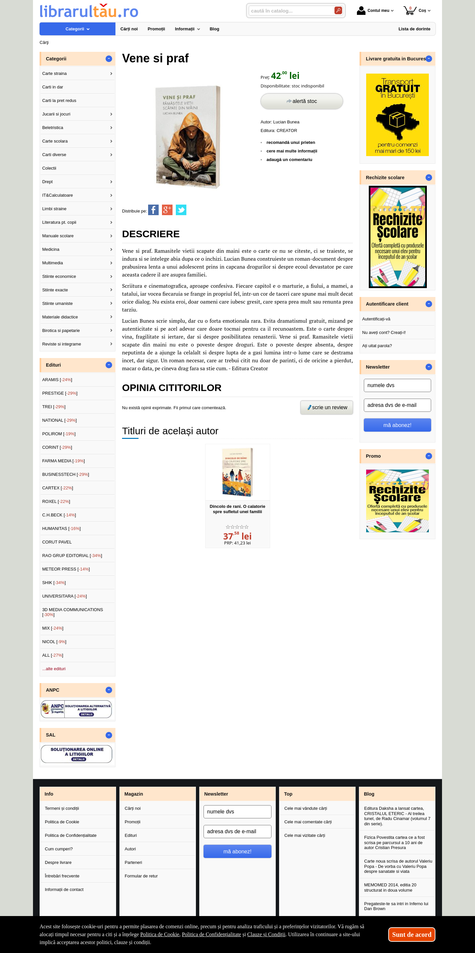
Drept (47, 181)
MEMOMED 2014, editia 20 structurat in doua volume (390, 887)
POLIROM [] (59, 433)
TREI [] (54, 406)
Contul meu (373, 10)
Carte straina (54, 73)
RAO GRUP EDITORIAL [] (72, 555)
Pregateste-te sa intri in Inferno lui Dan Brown (396, 906)
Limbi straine (54, 208)
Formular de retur (141, 875)
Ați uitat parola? (377, 345)
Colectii (49, 168)
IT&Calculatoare (57, 195)
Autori (130, 848)
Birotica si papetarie (61, 330)
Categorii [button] (56, 58)
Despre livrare (58, 862)
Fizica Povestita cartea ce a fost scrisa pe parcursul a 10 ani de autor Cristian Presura (394, 842)
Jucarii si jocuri (56, 114)
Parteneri (133, 862)
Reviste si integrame (61, 344)
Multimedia (52, 262)
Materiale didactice (60, 316)
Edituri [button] (53, 365)
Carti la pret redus (59, 100)
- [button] (109, 58)
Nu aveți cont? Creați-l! (384, 332)
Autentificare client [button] (387, 304)
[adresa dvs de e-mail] (397, 405)
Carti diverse (54, 154)
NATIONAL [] (59, 420)
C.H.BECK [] (59, 514)
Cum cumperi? (59, 848)
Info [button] (49, 794)
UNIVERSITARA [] (64, 596)
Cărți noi (133, 808)
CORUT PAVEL (57, 542)
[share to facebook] (153, 210)
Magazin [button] (133, 794)
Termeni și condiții (62, 808)
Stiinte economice (59, 276)
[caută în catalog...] (289, 11)
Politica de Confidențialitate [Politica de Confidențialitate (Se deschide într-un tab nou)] (211, 934)
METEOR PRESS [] (66, 569)
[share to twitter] (181, 210)
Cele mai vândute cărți (305, 808)
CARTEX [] (57, 487)
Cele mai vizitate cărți (304, 835)
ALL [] (52, 655)
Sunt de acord (411, 934)
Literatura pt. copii (59, 222)
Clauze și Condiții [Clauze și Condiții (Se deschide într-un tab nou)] (266, 934)
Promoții (133, 821)
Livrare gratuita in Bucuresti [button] (397, 58)
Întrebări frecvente (62, 875)
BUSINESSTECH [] (65, 474)
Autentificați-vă (376, 318)
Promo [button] (373, 456)
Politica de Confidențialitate (71, 835)
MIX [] (52, 628)
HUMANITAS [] (61, 528)
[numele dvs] (397, 385)
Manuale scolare (58, 235)
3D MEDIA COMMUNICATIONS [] (72, 612)
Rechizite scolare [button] (385, 177)
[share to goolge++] (167, 210)
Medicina (50, 249)
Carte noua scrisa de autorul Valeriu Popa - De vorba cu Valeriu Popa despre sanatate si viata (398, 866)
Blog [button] (369, 794)
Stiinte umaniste (57, 303)
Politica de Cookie (62, 821)
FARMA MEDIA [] (63, 460)
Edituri (131, 835)
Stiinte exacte (55, 289)
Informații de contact (64, 889)
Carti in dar (52, 86)
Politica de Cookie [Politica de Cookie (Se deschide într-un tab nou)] (159, 934)
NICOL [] (54, 641)
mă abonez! (398, 425)
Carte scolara (55, 141)
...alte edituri (54, 668)
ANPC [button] (52, 690)
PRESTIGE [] (60, 393)
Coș (414, 10)
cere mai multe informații (292, 150)
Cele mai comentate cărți (308, 821)
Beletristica (52, 127)
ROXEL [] (56, 501)
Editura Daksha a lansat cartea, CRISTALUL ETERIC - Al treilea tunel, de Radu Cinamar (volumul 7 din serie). (397, 816)
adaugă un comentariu (289, 159)
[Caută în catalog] (338, 10)
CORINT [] (57, 447)
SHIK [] (54, 582)
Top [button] (288, 794)
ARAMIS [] (57, 379)
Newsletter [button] (378, 367)
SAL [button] (50, 735)
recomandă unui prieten (291, 142)
